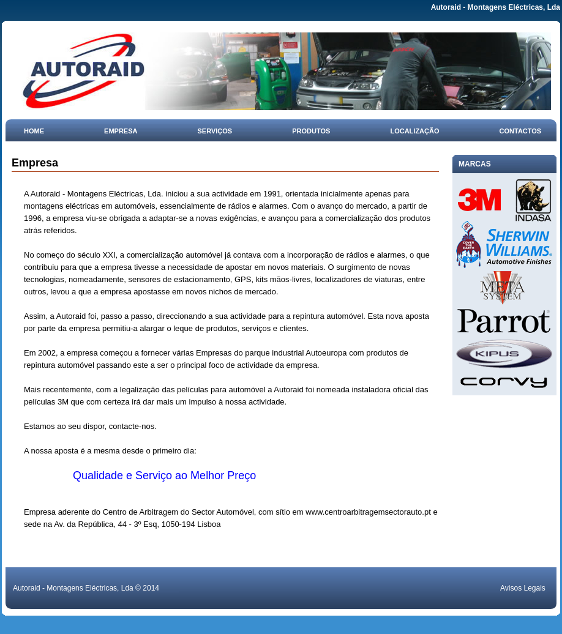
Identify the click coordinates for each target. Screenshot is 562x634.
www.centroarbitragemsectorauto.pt (367, 512)
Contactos (521, 131)
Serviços (215, 131)
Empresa (120, 131)
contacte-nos (131, 426)
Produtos (311, 131)
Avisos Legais (522, 588)
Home (34, 131)
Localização (414, 131)
